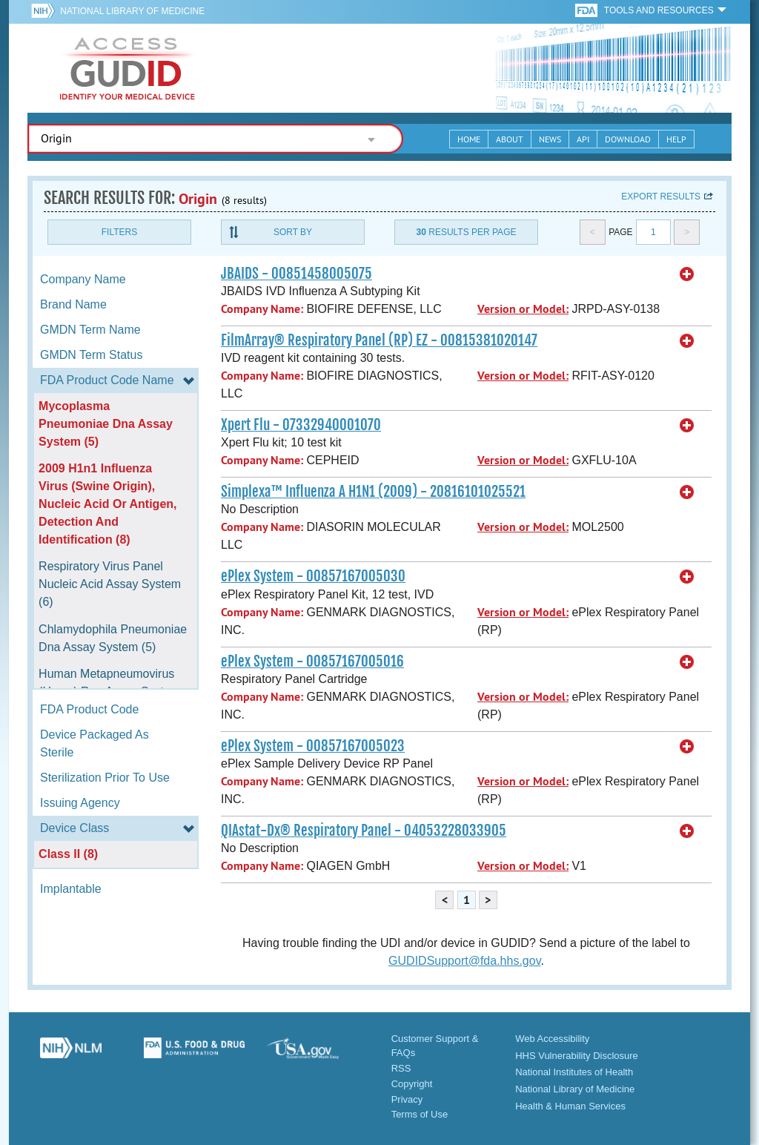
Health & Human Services (570, 1106)
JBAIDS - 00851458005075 (296, 274)
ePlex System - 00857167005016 (312, 661)
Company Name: (262, 309)
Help (676, 139)
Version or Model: (523, 309)
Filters (119, 232)
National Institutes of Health (574, 1072)
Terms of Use (419, 1114)
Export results (660, 196)
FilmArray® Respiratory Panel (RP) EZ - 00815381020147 (379, 340)
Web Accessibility (552, 1038)
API (583, 139)
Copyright (412, 1083)
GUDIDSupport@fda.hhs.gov (464, 960)
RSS (401, 1068)
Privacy (407, 1099)
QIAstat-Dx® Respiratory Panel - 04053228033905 (363, 830)
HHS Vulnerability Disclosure (576, 1055)
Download (628, 139)
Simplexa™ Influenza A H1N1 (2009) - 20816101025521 (373, 492)
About (509, 139)
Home (468, 139)
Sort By (293, 232)
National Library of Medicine (132, 11)
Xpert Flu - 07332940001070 (301, 425)
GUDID (127, 68)
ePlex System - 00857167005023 (313, 746)
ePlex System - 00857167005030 (313, 576)
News (550, 139)
